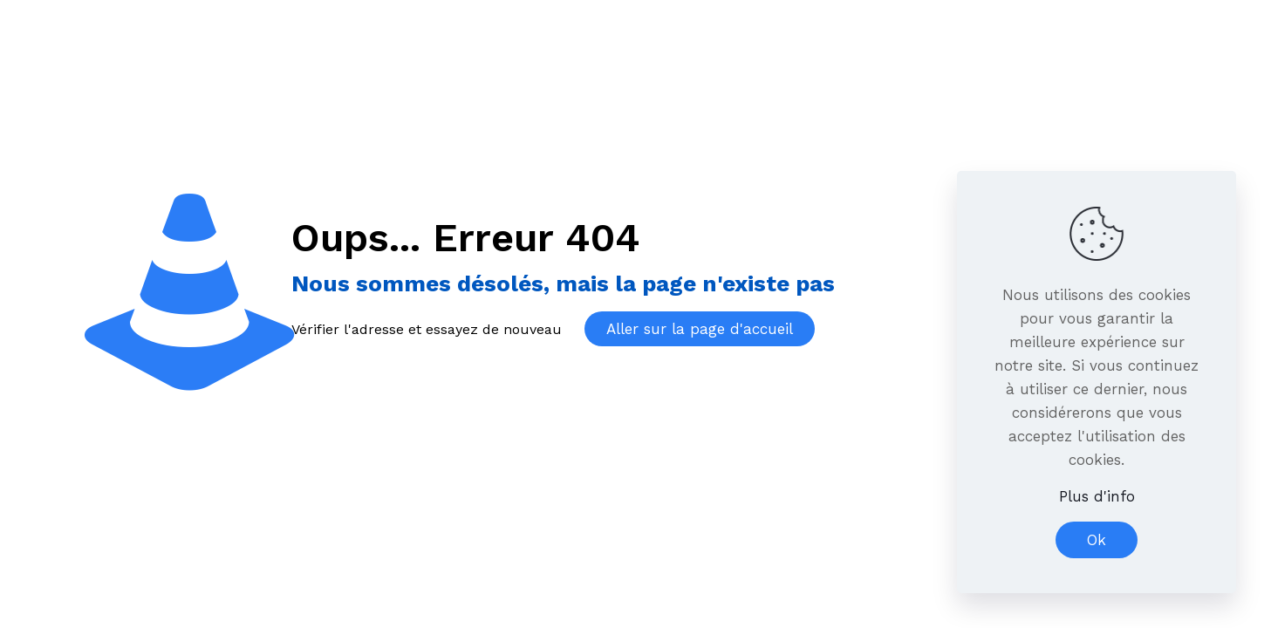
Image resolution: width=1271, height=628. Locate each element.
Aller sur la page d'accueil (699, 329)
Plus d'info (1097, 496)
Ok (1096, 540)
